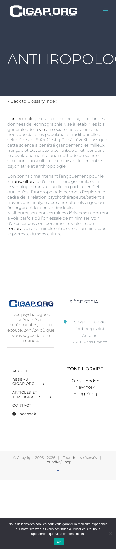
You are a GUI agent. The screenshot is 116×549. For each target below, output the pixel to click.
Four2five (52, 462)
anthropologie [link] (25, 118)
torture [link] (14, 228)
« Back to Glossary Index (32, 101)
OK (59, 542)
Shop (66, 462)
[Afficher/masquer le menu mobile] (106, 10)
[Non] (109, 533)
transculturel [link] (23, 181)
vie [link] (42, 129)
